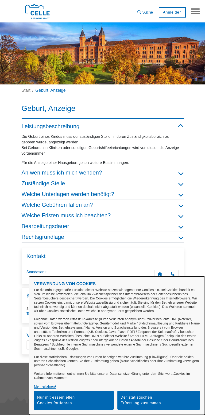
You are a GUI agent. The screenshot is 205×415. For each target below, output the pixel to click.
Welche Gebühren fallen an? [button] (103, 205)
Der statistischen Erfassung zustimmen (140, 400)
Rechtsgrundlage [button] (103, 237)
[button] (145, 10)
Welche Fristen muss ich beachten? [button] (103, 215)
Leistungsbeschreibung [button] (103, 126)
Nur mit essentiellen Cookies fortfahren (56, 400)
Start (26, 90)
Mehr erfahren (44, 386)
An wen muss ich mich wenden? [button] (103, 172)
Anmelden (171, 12)
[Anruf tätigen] (173, 274)
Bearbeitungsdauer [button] (103, 226)
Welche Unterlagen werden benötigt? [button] (103, 194)
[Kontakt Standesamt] (160, 274)
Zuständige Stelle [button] (103, 183)
